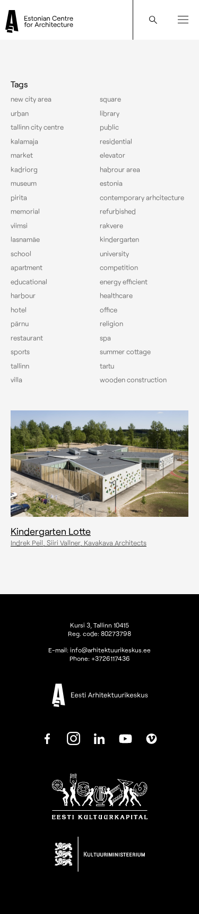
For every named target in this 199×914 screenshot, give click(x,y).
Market (22, 155)
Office (108, 310)
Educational (29, 281)
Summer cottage (125, 351)
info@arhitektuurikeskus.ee (110, 649)
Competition (119, 267)
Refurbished (118, 211)
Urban (20, 113)
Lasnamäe (25, 239)
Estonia (111, 183)
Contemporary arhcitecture (142, 197)
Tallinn (20, 366)
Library (109, 113)
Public (109, 127)
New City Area (31, 99)
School (21, 253)
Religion (111, 323)
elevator (112, 155)
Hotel (19, 310)
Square (110, 99)
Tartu (107, 366)
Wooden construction (133, 379)
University (114, 253)
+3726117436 (110, 658)
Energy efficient (124, 281)
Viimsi (19, 225)
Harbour (23, 295)
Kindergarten (119, 239)
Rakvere (111, 225)
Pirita (19, 197)
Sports (20, 351)
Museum (24, 183)
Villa (16, 379)
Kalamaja (24, 141)
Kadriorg (24, 169)
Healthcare (116, 295)
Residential (116, 141)
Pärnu (20, 323)
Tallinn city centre (37, 127)
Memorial (25, 211)
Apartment (26, 267)
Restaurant (27, 338)
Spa (105, 338)
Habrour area (120, 169)
